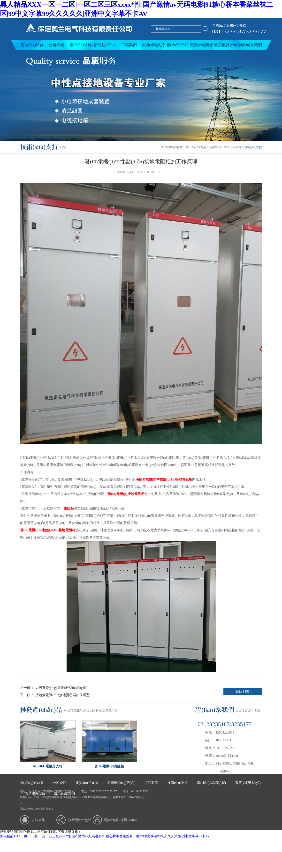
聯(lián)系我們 (250, 45)
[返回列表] (243, 691)
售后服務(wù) (225, 45)
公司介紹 (56, 45)
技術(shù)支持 (153, 45)
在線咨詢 (38, 820)
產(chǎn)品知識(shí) (177, 46)
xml (133, 820)
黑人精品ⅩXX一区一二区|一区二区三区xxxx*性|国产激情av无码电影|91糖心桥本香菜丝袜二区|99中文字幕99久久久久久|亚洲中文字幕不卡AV (105, 836)
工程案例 (129, 45)
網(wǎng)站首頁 (32, 46)
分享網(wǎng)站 (79, 820)
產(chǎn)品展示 (80, 46)
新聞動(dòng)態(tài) (105, 46)
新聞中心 (215, 147)
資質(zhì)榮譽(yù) (201, 46)
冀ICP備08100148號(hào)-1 (129, 797)
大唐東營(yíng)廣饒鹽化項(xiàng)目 (60, 688)
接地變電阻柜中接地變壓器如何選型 (62, 695)
